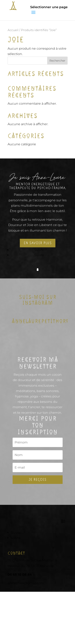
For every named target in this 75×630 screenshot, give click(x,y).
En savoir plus (38, 243)
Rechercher (57, 60)
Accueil (13, 30)
